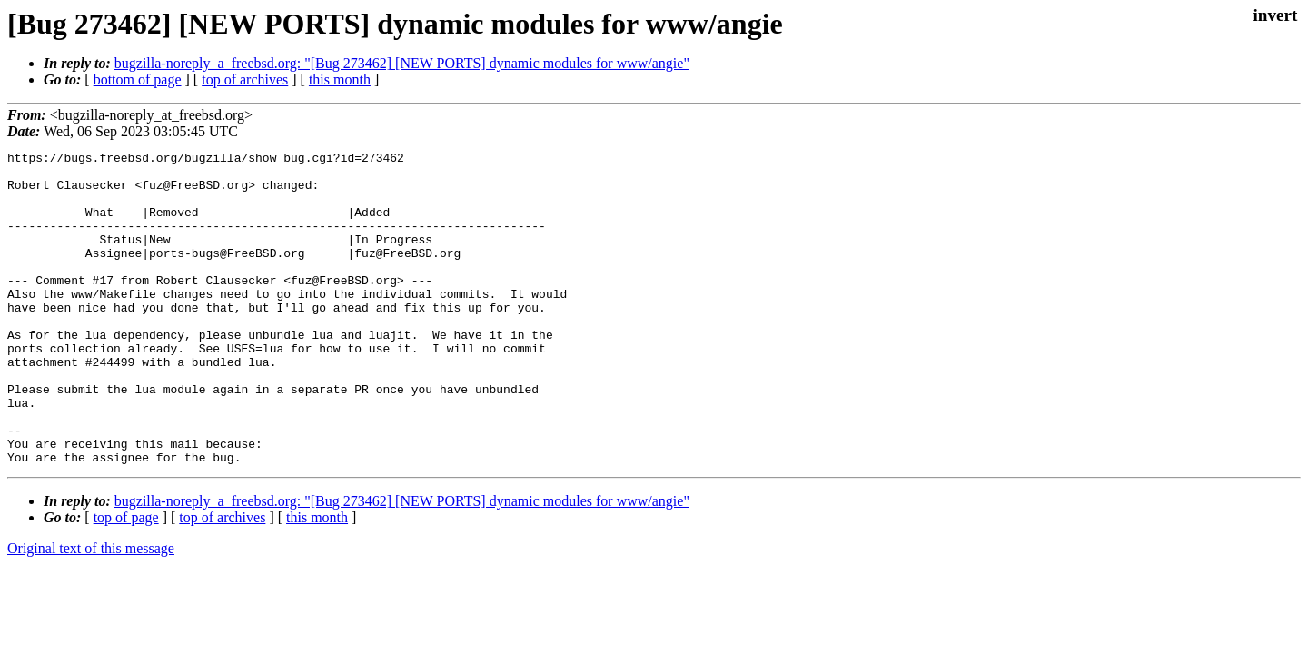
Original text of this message (90, 611)
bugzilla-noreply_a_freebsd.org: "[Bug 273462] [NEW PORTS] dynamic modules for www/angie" (401, 63)
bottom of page (138, 79)
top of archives (245, 79)
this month (340, 79)
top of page (126, 580)
